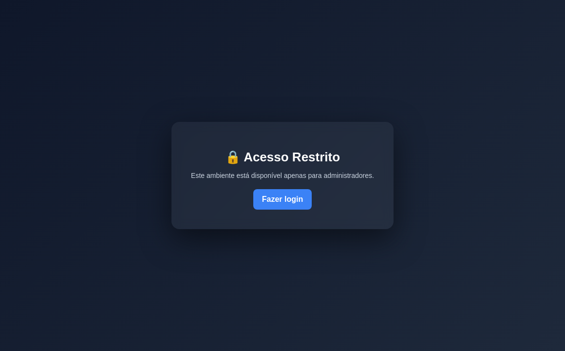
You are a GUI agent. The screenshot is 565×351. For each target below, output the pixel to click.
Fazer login (282, 199)
